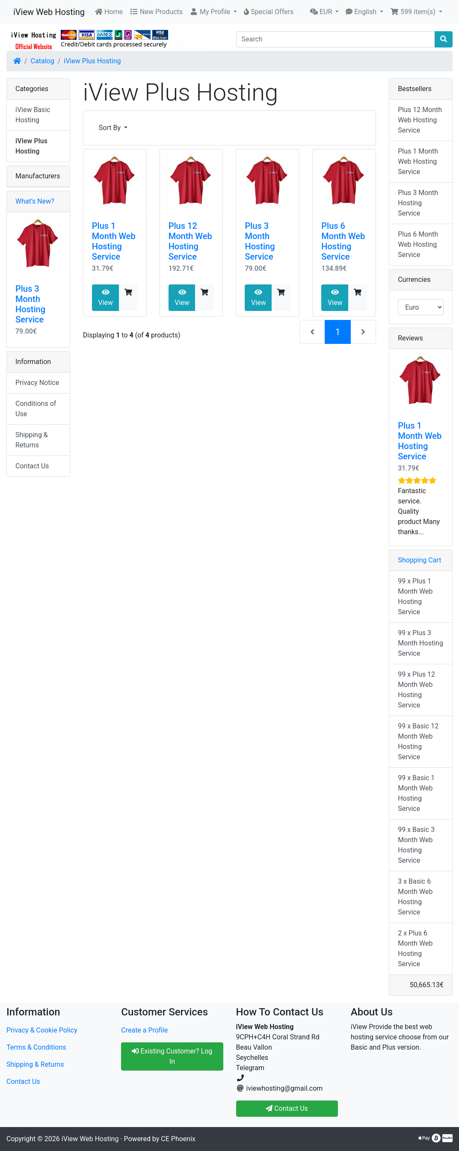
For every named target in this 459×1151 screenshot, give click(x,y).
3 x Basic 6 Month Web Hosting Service (415, 896)
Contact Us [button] (287, 1108)
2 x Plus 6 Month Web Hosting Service (415, 948)
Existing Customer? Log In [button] (172, 1056)
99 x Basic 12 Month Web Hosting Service (418, 741)
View (105, 298)
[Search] (335, 39)
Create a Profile (144, 1030)
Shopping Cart (419, 560)
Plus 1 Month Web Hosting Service (114, 241)
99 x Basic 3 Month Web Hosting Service (416, 845)
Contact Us (32, 466)
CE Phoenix (178, 1139)
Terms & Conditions (36, 1047)
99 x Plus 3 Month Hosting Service (420, 643)
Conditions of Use (35, 408)
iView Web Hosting (49, 12)
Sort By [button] (110, 128)
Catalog (42, 61)
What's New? (34, 201)
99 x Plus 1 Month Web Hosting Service (415, 596)
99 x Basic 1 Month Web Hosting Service (416, 793)
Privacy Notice (37, 383)
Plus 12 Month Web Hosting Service (190, 241)
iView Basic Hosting (32, 115)
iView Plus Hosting (92, 61)
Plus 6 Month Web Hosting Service (343, 241)
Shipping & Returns (31, 440)
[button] (213, 12)
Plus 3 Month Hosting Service (260, 241)
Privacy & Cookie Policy (41, 1030)
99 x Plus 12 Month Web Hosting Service (416, 689)
